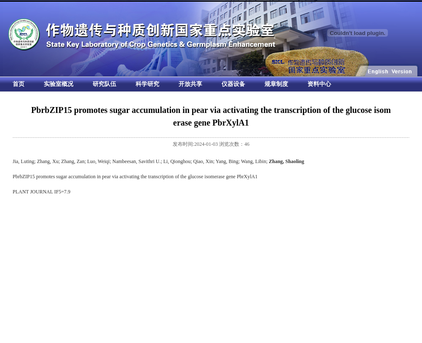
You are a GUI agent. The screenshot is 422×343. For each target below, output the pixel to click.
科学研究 (147, 84)
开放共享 (190, 84)
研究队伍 (104, 84)
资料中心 (319, 84)
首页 (18, 84)
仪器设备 (233, 84)
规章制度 (276, 84)
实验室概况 (58, 84)
